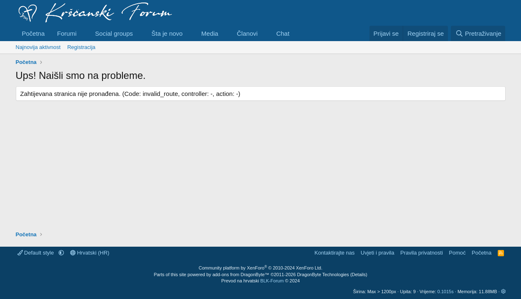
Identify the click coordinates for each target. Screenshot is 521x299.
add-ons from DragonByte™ (241, 274)
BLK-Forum (272, 280)
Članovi (247, 33)
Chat (282, 33)
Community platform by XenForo (261, 267)
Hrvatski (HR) (90, 253)
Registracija (81, 47)
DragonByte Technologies (323, 274)
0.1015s (446, 291)
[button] (83, 33)
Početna (33, 33)
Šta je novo (167, 33)
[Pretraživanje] (478, 33)
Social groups (114, 33)
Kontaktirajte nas (334, 253)
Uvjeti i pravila (377, 253)
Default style (36, 253)
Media (209, 33)
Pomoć (457, 253)
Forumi (67, 33)
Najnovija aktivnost (38, 47)
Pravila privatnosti (421, 253)
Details (359, 274)
